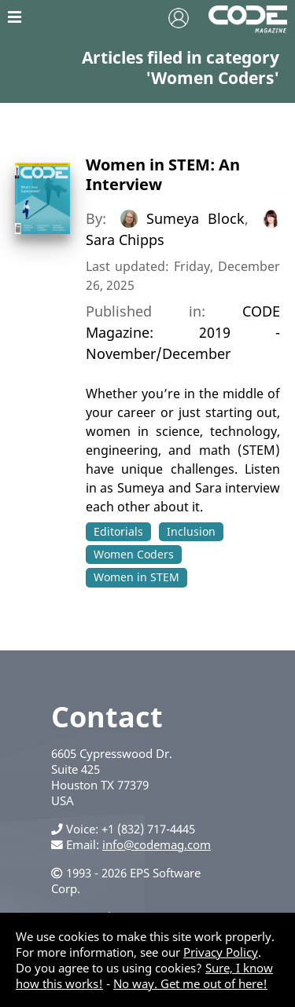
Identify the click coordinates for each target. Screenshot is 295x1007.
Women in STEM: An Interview (163, 174)
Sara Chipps (125, 239)
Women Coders (134, 554)
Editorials (118, 531)
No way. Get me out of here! (190, 983)
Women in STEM (136, 576)
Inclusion (191, 531)
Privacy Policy (220, 952)
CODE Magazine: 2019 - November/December (183, 332)
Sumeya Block (195, 218)
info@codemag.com (156, 844)
